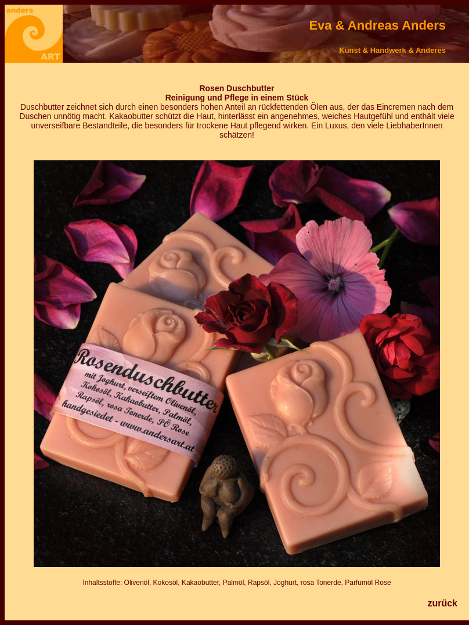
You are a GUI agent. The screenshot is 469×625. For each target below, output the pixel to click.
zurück (442, 603)
